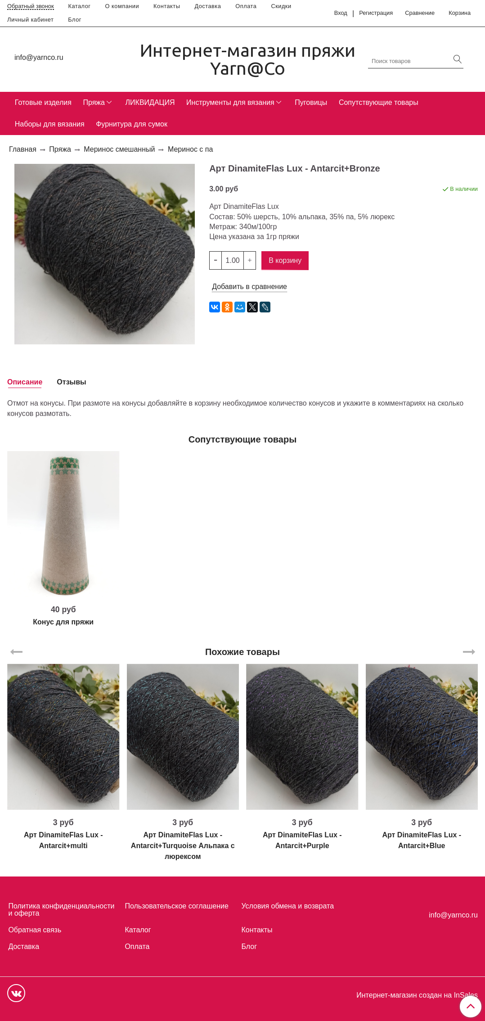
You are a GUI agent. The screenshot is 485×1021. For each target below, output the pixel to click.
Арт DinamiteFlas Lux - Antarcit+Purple (302, 840)
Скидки (281, 6)
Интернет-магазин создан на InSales (417, 995)
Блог (74, 19)
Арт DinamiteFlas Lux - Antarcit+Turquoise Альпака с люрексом (183, 845)
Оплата (245, 6)
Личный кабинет (30, 19)
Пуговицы (311, 102)
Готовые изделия (43, 102)
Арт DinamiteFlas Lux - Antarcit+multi (63, 840)
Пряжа (93, 102)
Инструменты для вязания (230, 102)
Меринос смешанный (119, 149)
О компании (122, 6)
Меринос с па (190, 149)
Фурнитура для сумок (131, 124)
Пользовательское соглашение (176, 906)
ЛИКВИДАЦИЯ (150, 102)
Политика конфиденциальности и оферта (61, 909)
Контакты (166, 6)
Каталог (79, 6)
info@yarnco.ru (38, 57)
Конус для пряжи (63, 622)
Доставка (207, 6)
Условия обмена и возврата (287, 906)
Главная (22, 149)
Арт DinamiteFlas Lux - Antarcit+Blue (421, 840)
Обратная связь (34, 930)
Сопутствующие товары (378, 102)
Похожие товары (242, 652)
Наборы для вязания (50, 124)
